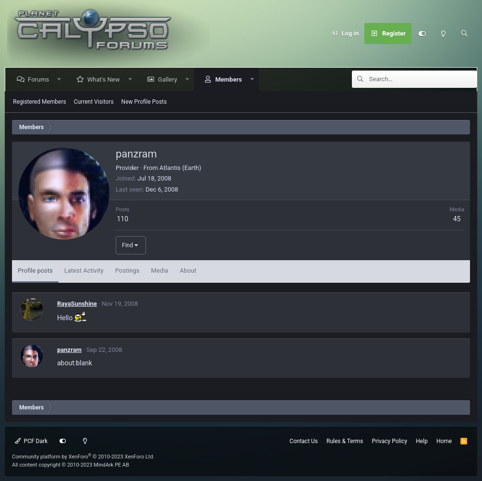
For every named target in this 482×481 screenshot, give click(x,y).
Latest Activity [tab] (84, 270)
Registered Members (39, 101)
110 (122, 219)
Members (230, 79)
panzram (69, 349)
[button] (61, 79)
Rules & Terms (344, 441)
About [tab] (188, 270)
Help (422, 441)
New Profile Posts (144, 101)
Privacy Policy (389, 441)
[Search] (464, 33)
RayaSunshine (77, 303)
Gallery (169, 79)
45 (457, 219)
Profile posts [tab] (35, 270)
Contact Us (303, 441)
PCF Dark (31, 441)
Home (444, 441)
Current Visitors (94, 101)
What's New (105, 79)
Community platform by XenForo (83, 457)
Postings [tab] (127, 270)
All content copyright (70, 465)
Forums (40, 79)
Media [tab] (160, 270)
